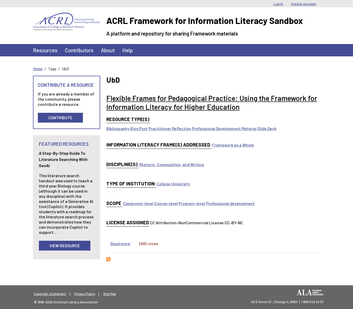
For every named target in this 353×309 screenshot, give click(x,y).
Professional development (230, 203)
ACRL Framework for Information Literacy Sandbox (204, 20)
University (180, 183)
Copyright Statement (50, 294)
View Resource (64, 245)
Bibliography (118, 128)
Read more (120, 243)
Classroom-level (138, 203)
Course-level (166, 203)
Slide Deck (267, 128)
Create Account (303, 4)
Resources (45, 50)
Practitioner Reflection (170, 128)
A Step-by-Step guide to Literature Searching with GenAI (63, 159)
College (163, 183)
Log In (278, 4)
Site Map (109, 294)
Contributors (79, 50)
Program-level (192, 203)
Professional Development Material (224, 128)
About (108, 50)
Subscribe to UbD (108, 259)
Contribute (60, 117)
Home (37, 68)
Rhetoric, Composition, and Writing (171, 164)
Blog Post (139, 128)
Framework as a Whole (233, 144)
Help (127, 50)
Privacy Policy (84, 294)
